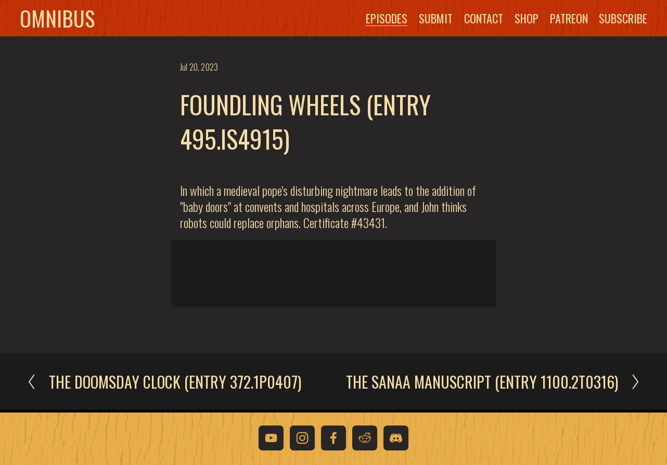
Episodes (380, 19)
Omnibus (64, 19)
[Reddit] (364, 438)
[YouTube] (271, 438)
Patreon (562, 19)
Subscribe (616, 19)
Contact (476, 19)
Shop (519, 19)
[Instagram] (302, 438)
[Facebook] (333, 438)
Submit (429, 19)
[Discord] (395, 438)
